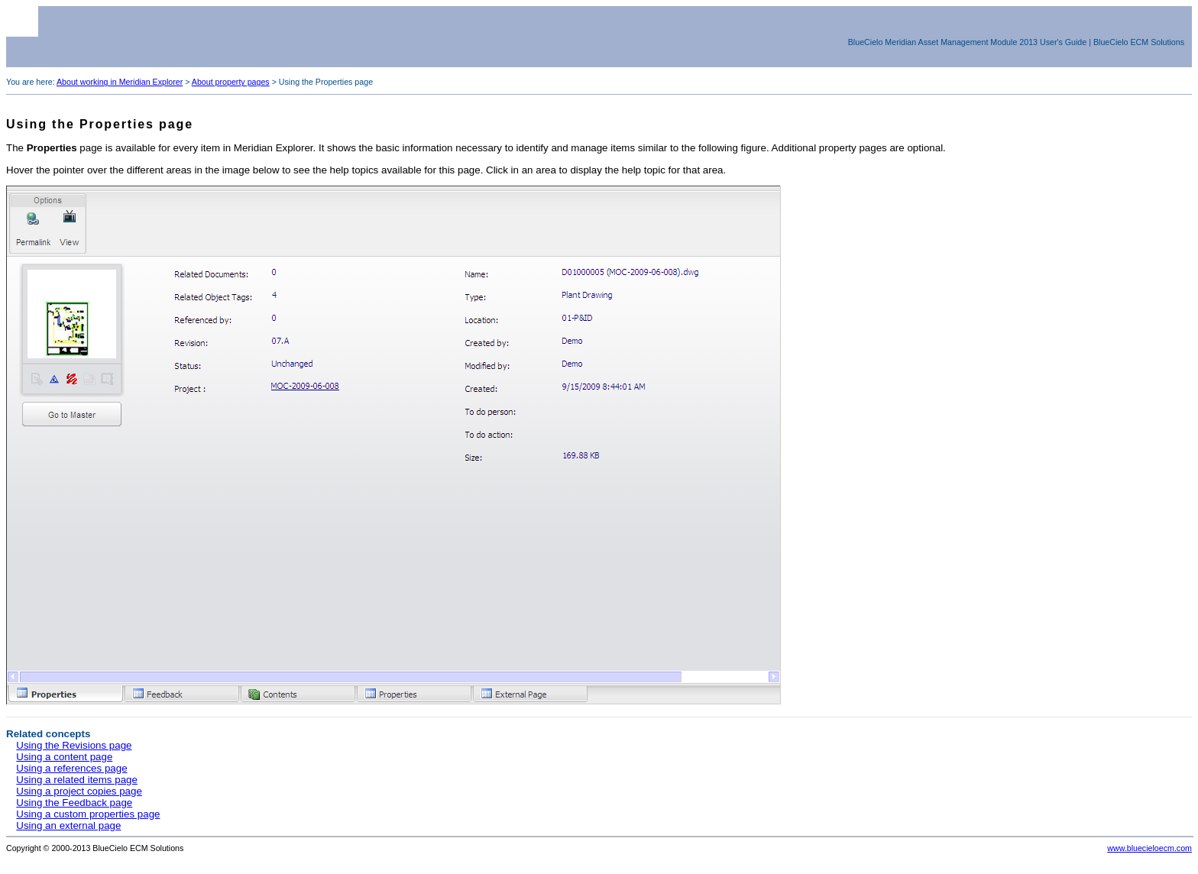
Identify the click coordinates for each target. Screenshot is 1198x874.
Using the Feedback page (74, 802)
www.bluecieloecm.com (1149, 848)
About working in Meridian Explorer (120, 81)
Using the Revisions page (73, 745)
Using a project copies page (78, 791)
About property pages (231, 81)
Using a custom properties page (88, 814)
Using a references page (71, 768)
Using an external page (68, 825)
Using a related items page (77, 779)
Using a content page (64, 756)
